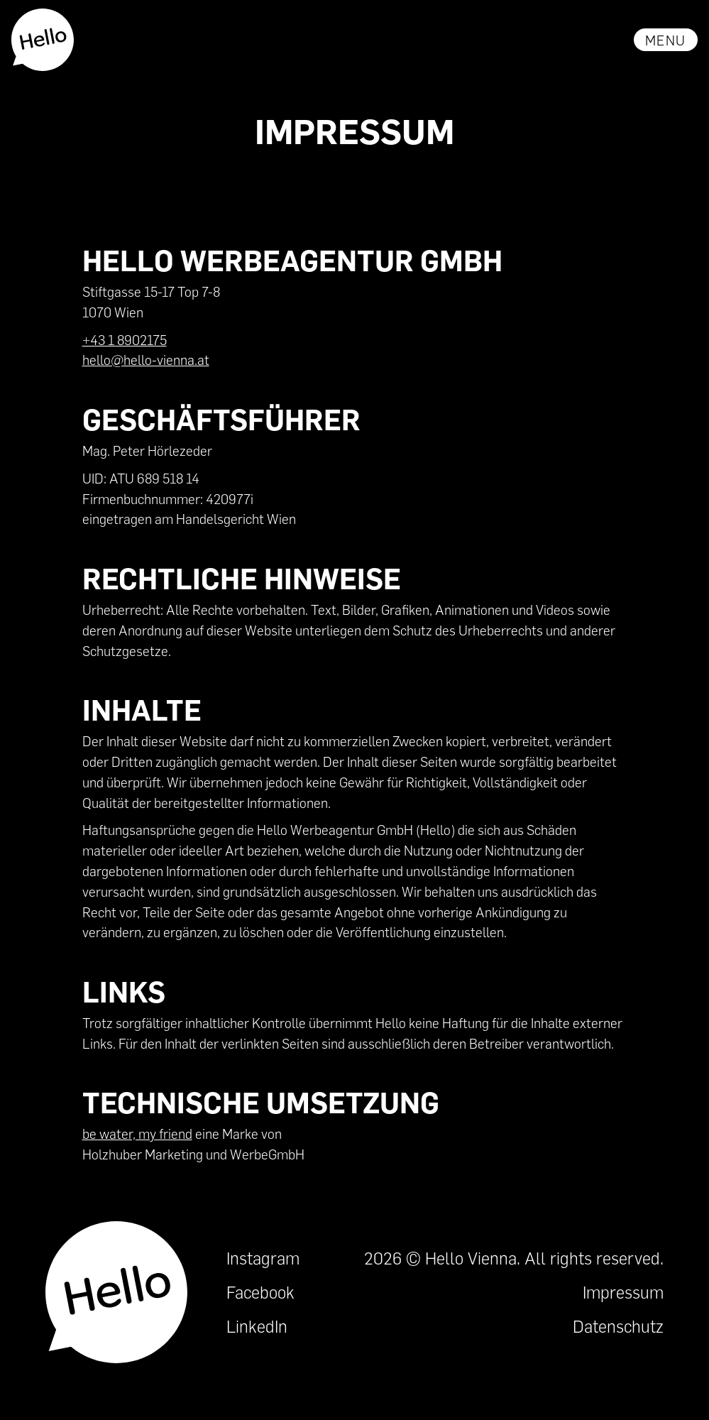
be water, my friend (137, 1133)
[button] (666, 39)
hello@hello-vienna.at (145, 359)
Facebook (260, 1292)
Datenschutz (618, 1326)
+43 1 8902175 (124, 339)
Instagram (262, 1257)
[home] (43, 40)
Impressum (623, 1292)
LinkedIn (256, 1326)
